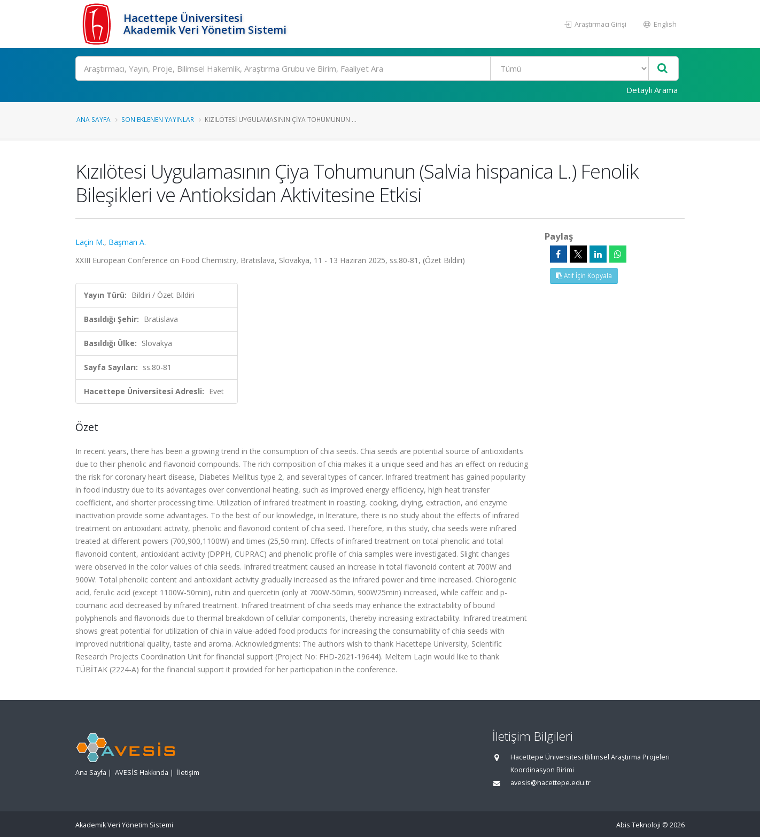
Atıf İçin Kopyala (584, 275)
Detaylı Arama (652, 90)
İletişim (188, 772)
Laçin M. (89, 242)
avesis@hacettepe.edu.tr (550, 782)
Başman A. (127, 242)
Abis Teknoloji (638, 825)
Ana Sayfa (93, 119)
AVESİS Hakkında (141, 772)
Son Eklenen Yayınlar (157, 119)
